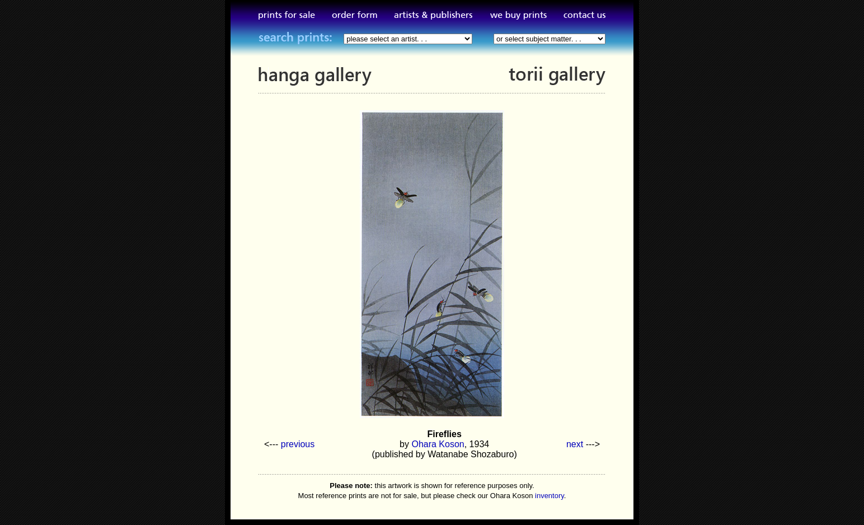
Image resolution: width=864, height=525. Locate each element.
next (574, 444)
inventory (549, 495)
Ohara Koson (437, 444)
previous (297, 444)
